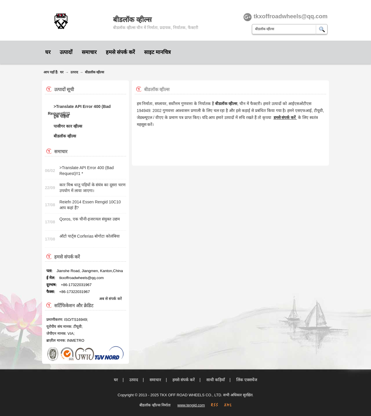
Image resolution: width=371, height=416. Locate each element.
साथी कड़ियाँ (215, 379)
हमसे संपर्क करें (120, 52)
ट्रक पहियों (61, 116)
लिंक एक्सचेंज (246, 379)
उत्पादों (66, 52)
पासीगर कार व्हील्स (68, 126)
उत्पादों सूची (64, 89)
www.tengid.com (191, 405)
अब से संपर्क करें (110, 298)
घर (47, 52)
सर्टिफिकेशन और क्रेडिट (73, 305)
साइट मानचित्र (157, 52)
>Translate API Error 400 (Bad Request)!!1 (79, 107)
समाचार (89, 52)
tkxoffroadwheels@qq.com (81, 278)
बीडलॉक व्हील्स (94, 72)
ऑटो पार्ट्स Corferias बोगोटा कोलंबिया (89, 236)
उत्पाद (74, 72)
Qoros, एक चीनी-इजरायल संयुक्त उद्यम (89, 219)
